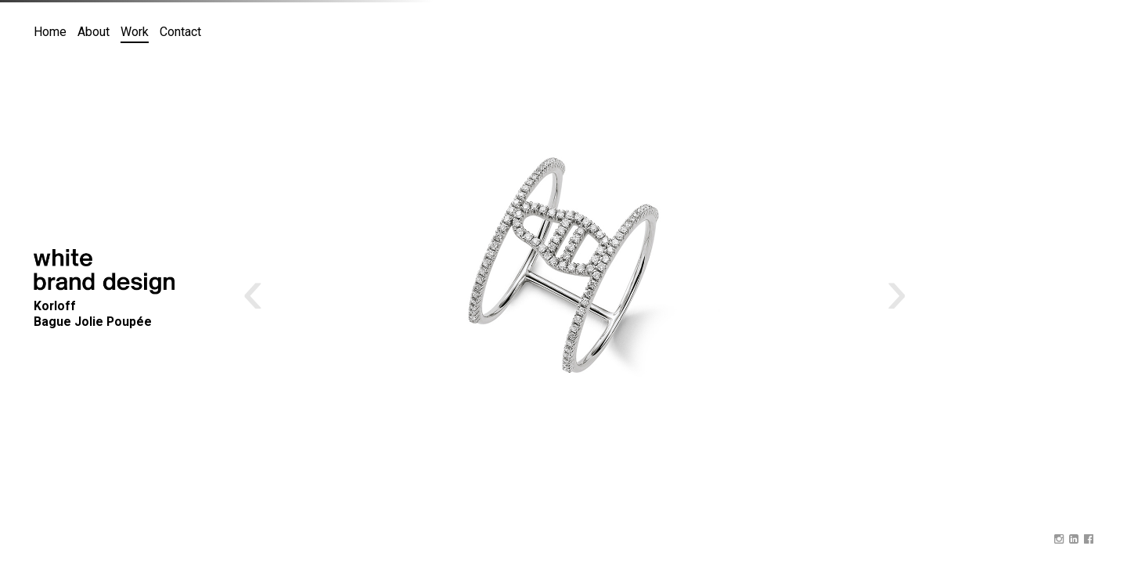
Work (135, 31)
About (93, 31)
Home (50, 31)
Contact (180, 31)
